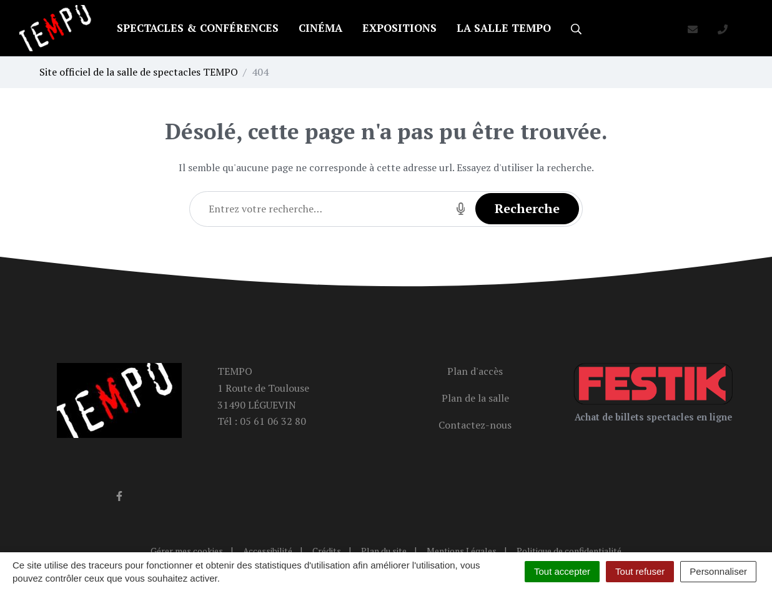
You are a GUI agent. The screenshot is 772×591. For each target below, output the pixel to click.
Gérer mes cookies (187, 551)
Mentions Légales (462, 551)
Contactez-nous (475, 425)
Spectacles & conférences (198, 28)
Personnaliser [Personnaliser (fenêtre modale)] (718, 571)
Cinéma (320, 28)
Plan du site (384, 551)
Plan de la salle (475, 398)
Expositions (399, 28)
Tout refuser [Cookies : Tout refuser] (640, 571)
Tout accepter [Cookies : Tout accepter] (562, 571)
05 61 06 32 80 (273, 421)
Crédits (326, 551)
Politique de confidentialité (569, 551)
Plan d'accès (475, 371)
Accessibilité (267, 551)
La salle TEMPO (504, 28)
